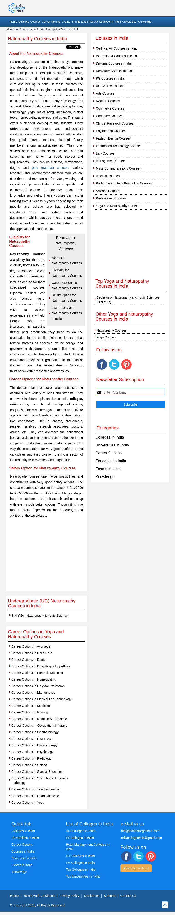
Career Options (51, 21)
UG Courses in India (110, 86)
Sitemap (109, 896)
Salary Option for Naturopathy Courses (67, 298)
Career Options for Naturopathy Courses (67, 285)
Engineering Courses (111, 131)
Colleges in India (109, 437)
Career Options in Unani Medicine (35, 796)
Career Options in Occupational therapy (39, 725)
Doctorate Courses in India (115, 71)
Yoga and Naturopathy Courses (118, 206)
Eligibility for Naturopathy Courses (67, 273)
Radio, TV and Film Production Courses (124, 183)
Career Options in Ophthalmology (35, 732)
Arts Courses (105, 93)
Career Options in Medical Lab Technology (41, 699)
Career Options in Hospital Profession (38, 686)
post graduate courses (50, 168)
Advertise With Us (136, 868)
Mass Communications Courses (118, 168)
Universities (129, 21)
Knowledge (144, 21)
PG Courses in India (110, 78)
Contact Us (128, 896)
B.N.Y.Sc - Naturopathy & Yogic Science (39, 615)
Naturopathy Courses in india (62, 29)
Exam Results (89, 21)
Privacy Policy (69, 896)
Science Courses (108, 191)
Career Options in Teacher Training (36, 789)
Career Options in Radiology (31, 758)
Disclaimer (91, 896)
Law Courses (105, 153)
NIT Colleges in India (80, 831)
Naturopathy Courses (112, 330)
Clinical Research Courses (114, 123)
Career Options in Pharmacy (31, 738)
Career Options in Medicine (30, 706)
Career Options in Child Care (31, 653)
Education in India (110, 21)
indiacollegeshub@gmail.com (141, 838)
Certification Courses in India (116, 48)
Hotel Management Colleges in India (87, 847)
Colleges (23, 21)
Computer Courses (109, 116)
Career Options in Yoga (27, 802)
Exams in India (71, 21)
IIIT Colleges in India (80, 856)
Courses (35, 21)
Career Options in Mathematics (33, 692)
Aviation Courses (108, 101)
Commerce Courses (110, 108)
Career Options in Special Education (37, 771)
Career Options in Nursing (29, 712)
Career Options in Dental (28, 659)
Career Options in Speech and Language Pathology (40, 780)
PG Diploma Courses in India (116, 56)
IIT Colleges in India (80, 838)
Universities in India (112, 445)
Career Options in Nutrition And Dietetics (39, 719)
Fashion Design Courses (113, 138)
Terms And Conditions (39, 896)
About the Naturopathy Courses (67, 260)
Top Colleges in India (80, 869)
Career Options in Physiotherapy (34, 745)
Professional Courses (111, 198)
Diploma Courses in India (113, 63)
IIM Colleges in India (80, 863)
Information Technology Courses (119, 146)
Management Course (111, 161)
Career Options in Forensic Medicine (37, 673)
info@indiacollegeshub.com (139, 831)
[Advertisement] (46, 557)
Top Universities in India (83, 876)
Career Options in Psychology (32, 752)
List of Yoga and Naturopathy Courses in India (67, 313)
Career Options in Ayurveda (30, 646)
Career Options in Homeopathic (33, 679)
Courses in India (29, 29)
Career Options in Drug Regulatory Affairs (40, 666)
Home (13, 21)
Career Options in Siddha (29, 765)
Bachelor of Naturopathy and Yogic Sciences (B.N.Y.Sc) (128, 300)
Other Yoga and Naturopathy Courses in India (124, 317)
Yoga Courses (106, 337)
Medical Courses (108, 176)
